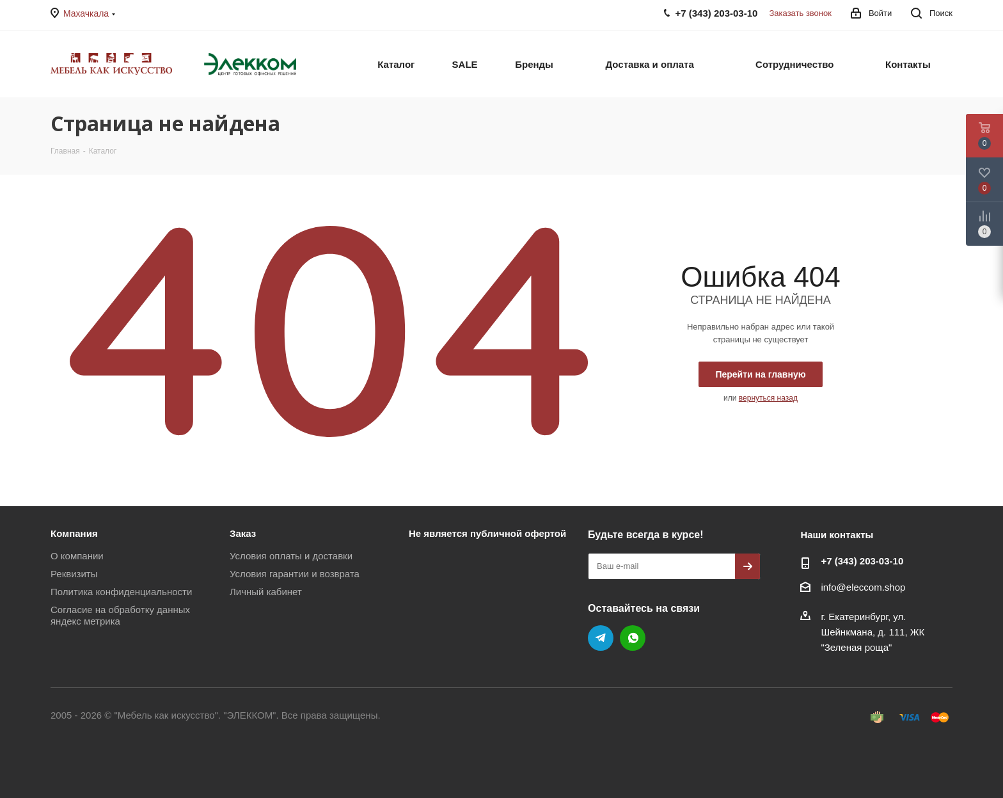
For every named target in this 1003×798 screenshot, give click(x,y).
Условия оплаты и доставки (291, 555)
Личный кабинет (266, 591)
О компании (77, 555)
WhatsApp (632, 638)
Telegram (600, 638)
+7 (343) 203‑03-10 (862, 560)
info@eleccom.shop (863, 587)
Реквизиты (74, 573)
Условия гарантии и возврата (294, 573)
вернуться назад (768, 398)
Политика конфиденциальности (121, 591)
